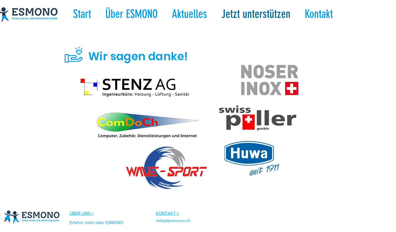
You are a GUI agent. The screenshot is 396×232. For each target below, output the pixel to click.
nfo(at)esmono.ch (173, 220)
